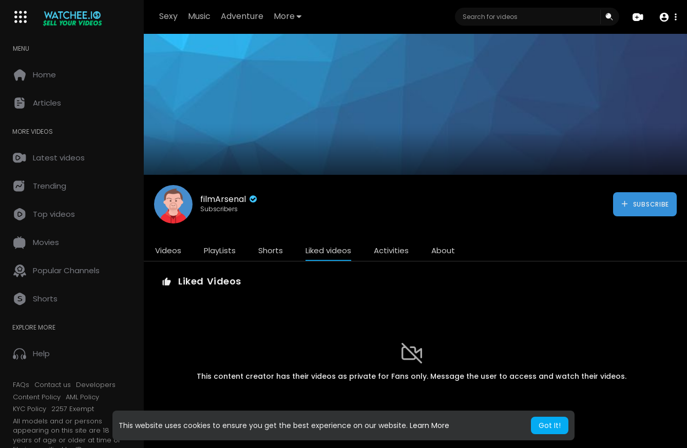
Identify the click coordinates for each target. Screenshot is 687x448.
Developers (96, 385)
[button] (668, 17)
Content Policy (37, 397)
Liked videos (328, 250)
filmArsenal (229, 199)
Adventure (242, 16)
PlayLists (220, 250)
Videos (168, 250)
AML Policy (82, 397)
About (443, 250)
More (287, 16)
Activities (391, 250)
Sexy (168, 16)
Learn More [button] (429, 425)
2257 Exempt (72, 409)
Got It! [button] (550, 425)
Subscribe (644, 204)
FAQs (21, 385)
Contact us (52, 385)
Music (199, 16)
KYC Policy (29, 409)
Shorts (270, 250)
